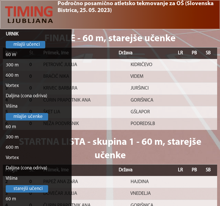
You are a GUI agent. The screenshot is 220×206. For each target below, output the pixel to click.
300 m (12, 65)
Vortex (12, 85)
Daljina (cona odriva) (26, 96)
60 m (11, 54)
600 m (12, 75)
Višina (11, 106)
